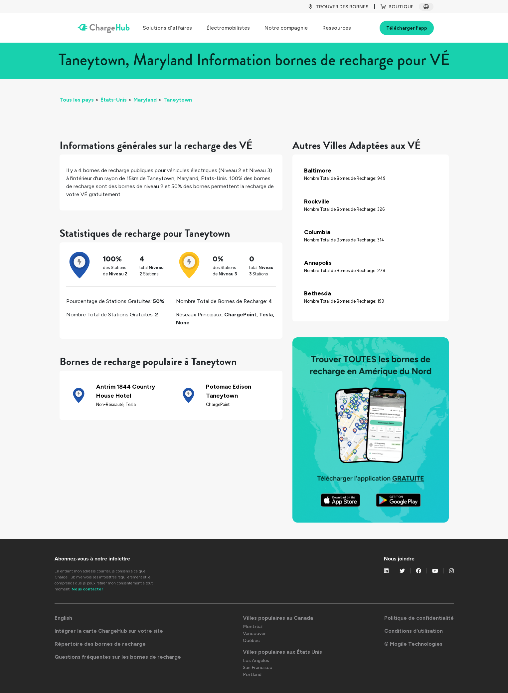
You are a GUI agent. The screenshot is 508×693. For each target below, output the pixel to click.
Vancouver (254, 633)
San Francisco (257, 667)
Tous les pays (77, 100)
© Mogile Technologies (413, 644)
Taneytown (177, 100)
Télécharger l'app (406, 28)
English (63, 618)
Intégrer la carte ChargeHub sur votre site (109, 631)
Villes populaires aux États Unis (282, 652)
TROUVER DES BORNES (338, 7)
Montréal (252, 626)
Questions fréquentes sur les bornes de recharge (118, 657)
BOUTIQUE (397, 7)
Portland (252, 674)
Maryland (145, 100)
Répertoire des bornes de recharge (100, 644)
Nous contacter (87, 589)
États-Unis (113, 100)
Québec (251, 640)
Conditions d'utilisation (413, 631)
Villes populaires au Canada (278, 618)
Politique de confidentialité (419, 618)
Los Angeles (256, 660)
